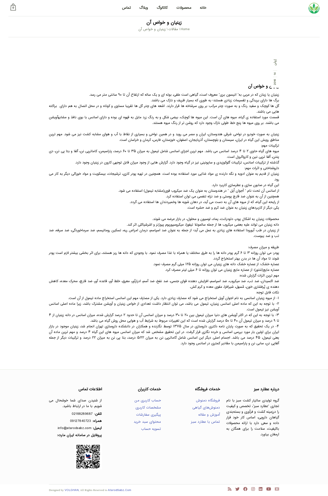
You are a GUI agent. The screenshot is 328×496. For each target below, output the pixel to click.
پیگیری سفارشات (148, 415)
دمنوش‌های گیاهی (206, 408)
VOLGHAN (72, 490)
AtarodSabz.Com (119, 490)
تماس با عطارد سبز (205, 422)
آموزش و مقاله (209, 415)
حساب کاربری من (148, 401)
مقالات (173, 29)
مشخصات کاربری (148, 408)
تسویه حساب (151, 429)
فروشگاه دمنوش (208, 401)
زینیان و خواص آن (263, 86)
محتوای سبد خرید (147, 422)
